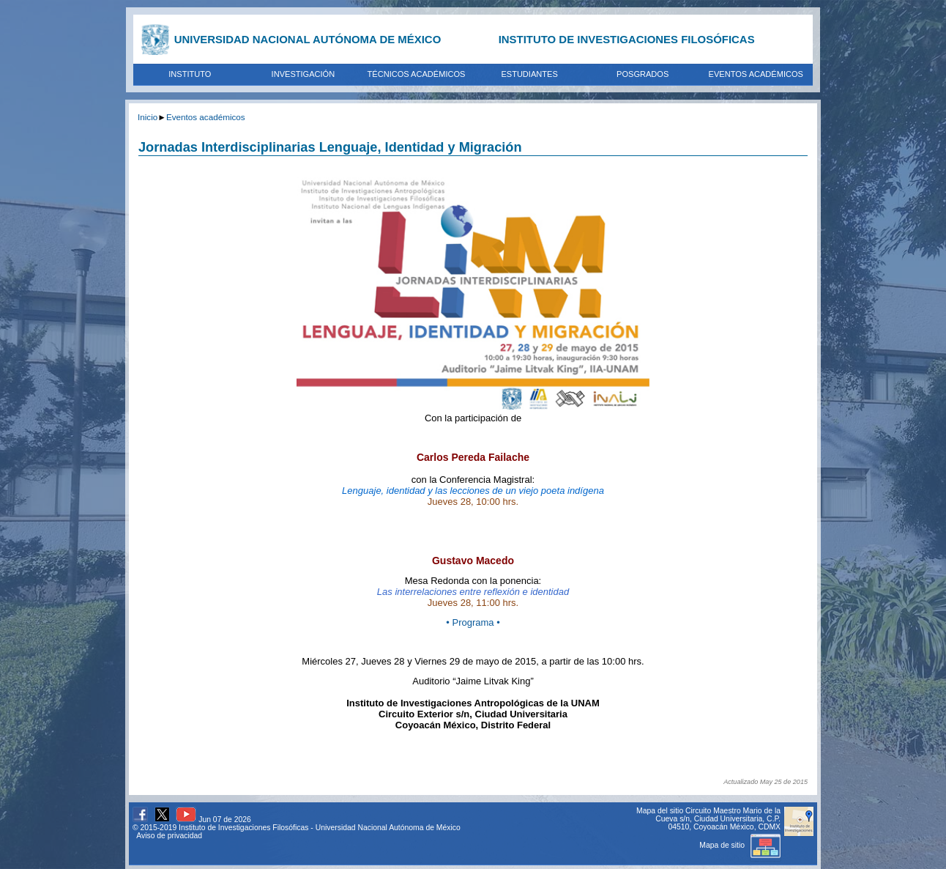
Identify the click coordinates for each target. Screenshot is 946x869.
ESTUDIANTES (529, 74)
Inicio (147, 117)
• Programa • (472, 622)
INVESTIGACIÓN (303, 74)
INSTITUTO (189, 74)
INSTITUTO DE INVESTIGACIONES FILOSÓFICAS (627, 39)
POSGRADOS (642, 74)
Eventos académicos (205, 117)
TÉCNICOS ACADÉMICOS (417, 74)
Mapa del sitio (659, 811)
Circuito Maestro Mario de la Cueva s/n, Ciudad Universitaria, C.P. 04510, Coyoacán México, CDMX (718, 819)
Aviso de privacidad (169, 836)
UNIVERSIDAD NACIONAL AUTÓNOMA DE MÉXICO (308, 39)
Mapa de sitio (740, 845)
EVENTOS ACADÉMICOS (756, 74)
